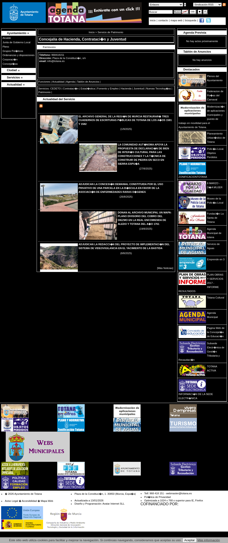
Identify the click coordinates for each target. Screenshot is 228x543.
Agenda (70, 81)
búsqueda (191, 20)
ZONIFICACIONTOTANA (193, 176)
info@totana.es (56, 61)
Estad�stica (88, 88)
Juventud (138, 88)
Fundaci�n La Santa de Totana (215, 217)
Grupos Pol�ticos (13, 51)
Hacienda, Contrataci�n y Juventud (95, 39)
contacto (163, 20)
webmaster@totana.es (179, 493)
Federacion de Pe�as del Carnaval (215, 95)
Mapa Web (47, 501)
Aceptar (189, 540)
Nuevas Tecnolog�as (158, 88)
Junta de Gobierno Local (16, 42)
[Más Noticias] (165, 268)
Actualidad (58, 81)
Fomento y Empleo (108, 88)
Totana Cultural (215, 297)
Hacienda (126, 88)
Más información (209, 540)
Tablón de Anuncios (88, 81)
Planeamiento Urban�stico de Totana (216, 137)
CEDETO (55, 88)
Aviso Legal (11, 501)
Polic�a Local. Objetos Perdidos (215, 153)
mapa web (177, 20)
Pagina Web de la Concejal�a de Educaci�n (215, 332)
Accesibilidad (29, 501)
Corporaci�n (10, 59)
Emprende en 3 (216, 259)
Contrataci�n (71, 88)
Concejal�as (10, 63)
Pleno (6, 46)
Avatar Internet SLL (113, 503)
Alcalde (7, 38)
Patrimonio (44, 92)
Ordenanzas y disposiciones (19, 55)
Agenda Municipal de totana (214, 233)
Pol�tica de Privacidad (157, 497)
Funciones (44, 81)
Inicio (92, 32)
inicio (153, 20)
